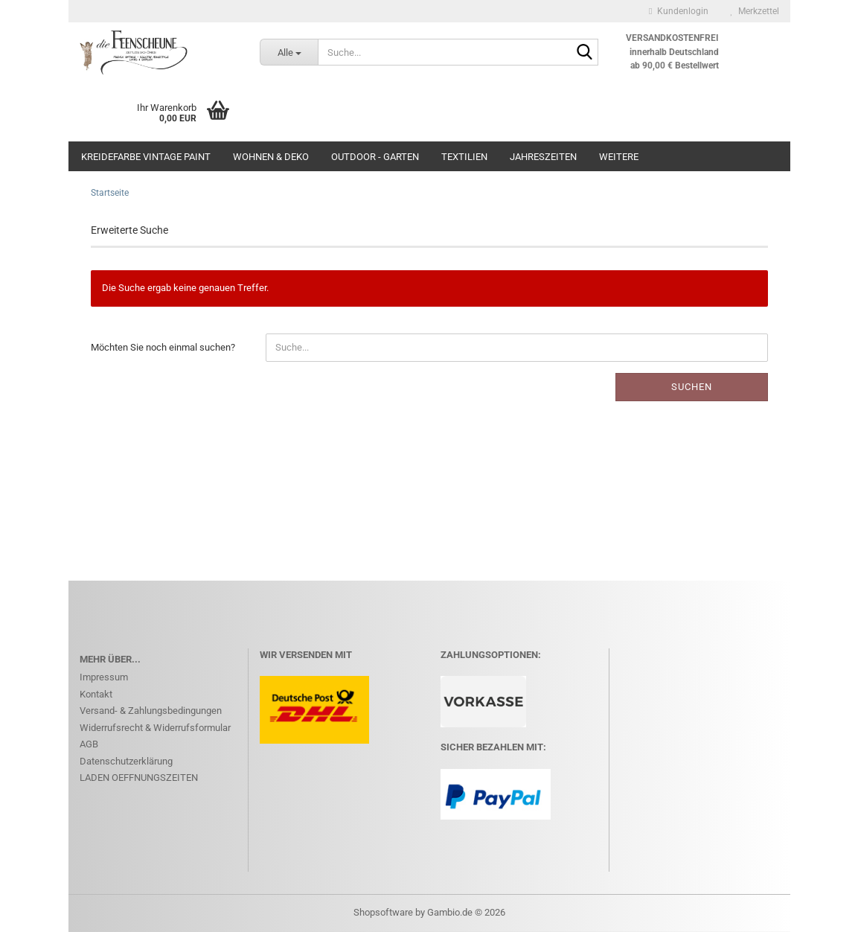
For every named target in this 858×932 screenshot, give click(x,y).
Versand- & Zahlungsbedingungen (151, 710)
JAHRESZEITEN (543, 156)
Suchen (691, 386)
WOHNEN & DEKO (271, 156)
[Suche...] (289, 52)
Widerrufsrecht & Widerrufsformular (155, 727)
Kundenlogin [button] (678, 11)
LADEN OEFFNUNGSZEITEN (139, 777)
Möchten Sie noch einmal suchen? (163, 347)
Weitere (618, 156)
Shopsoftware (383, 912)
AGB (89, 744)
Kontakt (96, 694)
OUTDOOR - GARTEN (375, 156)
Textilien (464, 156)
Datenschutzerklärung (126, 761)
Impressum (104, 677)
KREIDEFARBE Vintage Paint (146, 156)
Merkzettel (755, 11)
